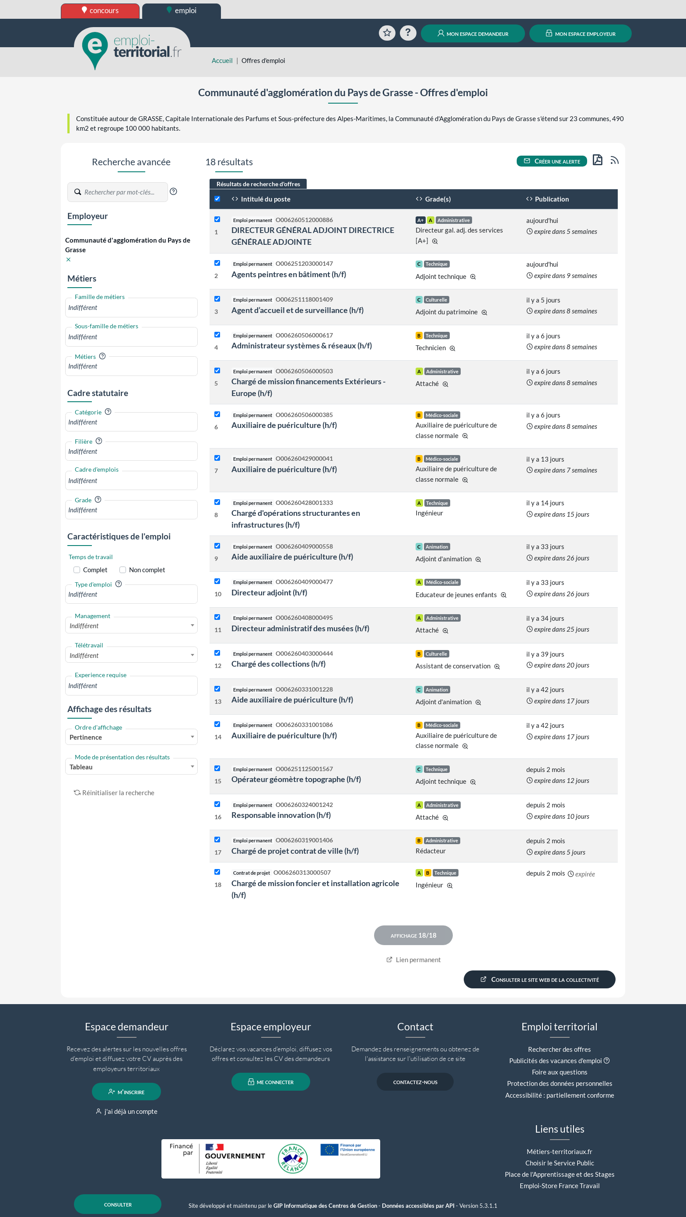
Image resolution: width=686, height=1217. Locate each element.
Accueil (222, 60)
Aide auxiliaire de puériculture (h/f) (292, 556)
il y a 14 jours (545, 503)
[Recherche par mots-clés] (125, 192)
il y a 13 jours (545, 459)
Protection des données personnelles (559, 1083)
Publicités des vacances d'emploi (555, 1060)
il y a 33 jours (545, 546)
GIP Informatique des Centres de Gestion (325, 1206)
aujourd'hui (542, 220)
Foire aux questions (560, 1072)
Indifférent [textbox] (84, 625)
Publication (548, 199)
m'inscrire (126, 1091)
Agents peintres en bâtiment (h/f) (288, 274)
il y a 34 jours (545, 618)
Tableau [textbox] (81, 767)
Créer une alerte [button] (552, 161)
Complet (95, 570)
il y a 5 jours (543, 300)
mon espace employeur (581, 33)
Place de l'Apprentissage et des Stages (560, 1174)
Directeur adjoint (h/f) (269, 592)
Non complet (147, 570)
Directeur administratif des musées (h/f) (300, 628)
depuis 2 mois (545, 769)
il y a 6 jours (543, 336)
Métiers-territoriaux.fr (559, 1151)
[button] (173, 191)
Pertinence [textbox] (86, 737)
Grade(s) (433, 199)
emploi (181, 10)
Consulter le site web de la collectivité (539, 979)
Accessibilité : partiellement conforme (559, 1095)
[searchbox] (131, 308)
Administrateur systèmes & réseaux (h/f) (301, 345)
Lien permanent (413, 959)
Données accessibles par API (418, 1206)
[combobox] (131, 307)
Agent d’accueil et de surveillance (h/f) (297, 310)
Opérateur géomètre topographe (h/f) (296, 779)
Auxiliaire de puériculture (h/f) (284, 425)
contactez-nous (415, 1082)
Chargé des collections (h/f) (278, 663)
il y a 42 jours (545, 689)
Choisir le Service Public (559, 1163)
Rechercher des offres (559, 1049)
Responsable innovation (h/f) (281, 815)
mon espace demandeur (473, 33)
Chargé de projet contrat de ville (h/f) (295, 850)
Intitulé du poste (260, 199)
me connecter (271, 1082)
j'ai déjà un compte (126, 1111)
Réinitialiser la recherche (114, 792)
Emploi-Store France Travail (560, 1185)
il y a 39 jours (545, 654)
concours (100, 10)
